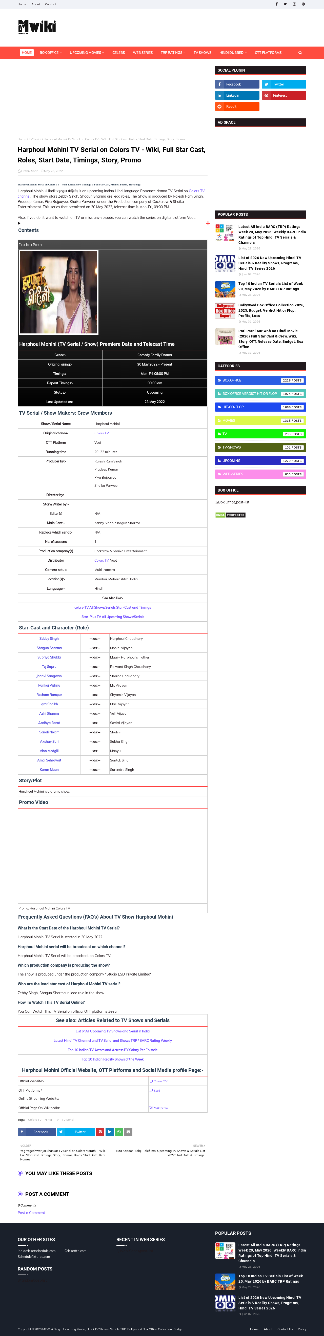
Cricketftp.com (75, 1251)
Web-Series (263, 474)
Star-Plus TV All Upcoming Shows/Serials (113, 617)
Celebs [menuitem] (118, 53)
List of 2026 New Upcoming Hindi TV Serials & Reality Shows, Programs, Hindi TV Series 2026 (269, 263)
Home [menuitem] (27, 53)
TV (57, 1119)
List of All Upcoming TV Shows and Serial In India (113, 1031)
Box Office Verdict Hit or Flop (263, 394)
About (35, 4)
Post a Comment (31, 1213)
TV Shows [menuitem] (202, 53)
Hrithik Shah (29, 171)
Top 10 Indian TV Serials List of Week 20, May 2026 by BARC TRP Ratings (270, 286)
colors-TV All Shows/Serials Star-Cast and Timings (112, 607)
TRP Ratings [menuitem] (171, 53)
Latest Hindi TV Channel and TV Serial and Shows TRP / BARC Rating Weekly (113, 1040)
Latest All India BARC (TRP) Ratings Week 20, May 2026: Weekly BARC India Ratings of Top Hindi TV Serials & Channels (272, 235)
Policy (302, 1329)
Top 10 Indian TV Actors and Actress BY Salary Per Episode (112, 1050)
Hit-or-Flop (263, 407)
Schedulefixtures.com (34, 1257)
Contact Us (285, 1329)
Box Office (263, 380)
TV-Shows (263, 447)
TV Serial (35, 139)
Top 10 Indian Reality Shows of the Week (113, 1059)
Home (22, 4)
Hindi (48, 1119)
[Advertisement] (113, 101)
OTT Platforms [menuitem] (268, 53)
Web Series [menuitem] (143, 53)
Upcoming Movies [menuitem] (85, 53)
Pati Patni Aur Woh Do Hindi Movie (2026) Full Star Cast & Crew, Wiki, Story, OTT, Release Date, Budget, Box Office (270, 339)
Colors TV (101, 433)
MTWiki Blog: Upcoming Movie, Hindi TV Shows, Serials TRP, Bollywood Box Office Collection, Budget (113, 1329)
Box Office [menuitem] (49, 53)
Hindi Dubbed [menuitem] (231, 53)
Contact (50, 4)
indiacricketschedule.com (36, 1251)
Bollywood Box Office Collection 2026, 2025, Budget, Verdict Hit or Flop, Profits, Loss (271, 310)
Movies (263, 420)
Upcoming (263, 461)
